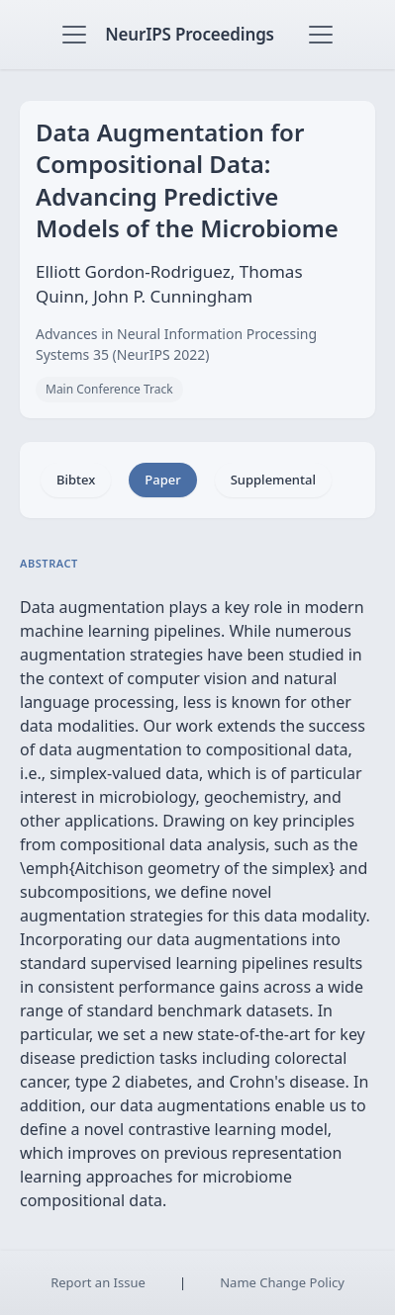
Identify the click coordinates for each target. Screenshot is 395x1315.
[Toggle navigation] (74, 34)
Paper (162, 479)
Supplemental (273, 479)
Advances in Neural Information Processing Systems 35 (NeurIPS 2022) (176, 344)
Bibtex (75, 479)
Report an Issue (98, 1282)
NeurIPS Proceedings (189, 34)
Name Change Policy (282, 1282)
